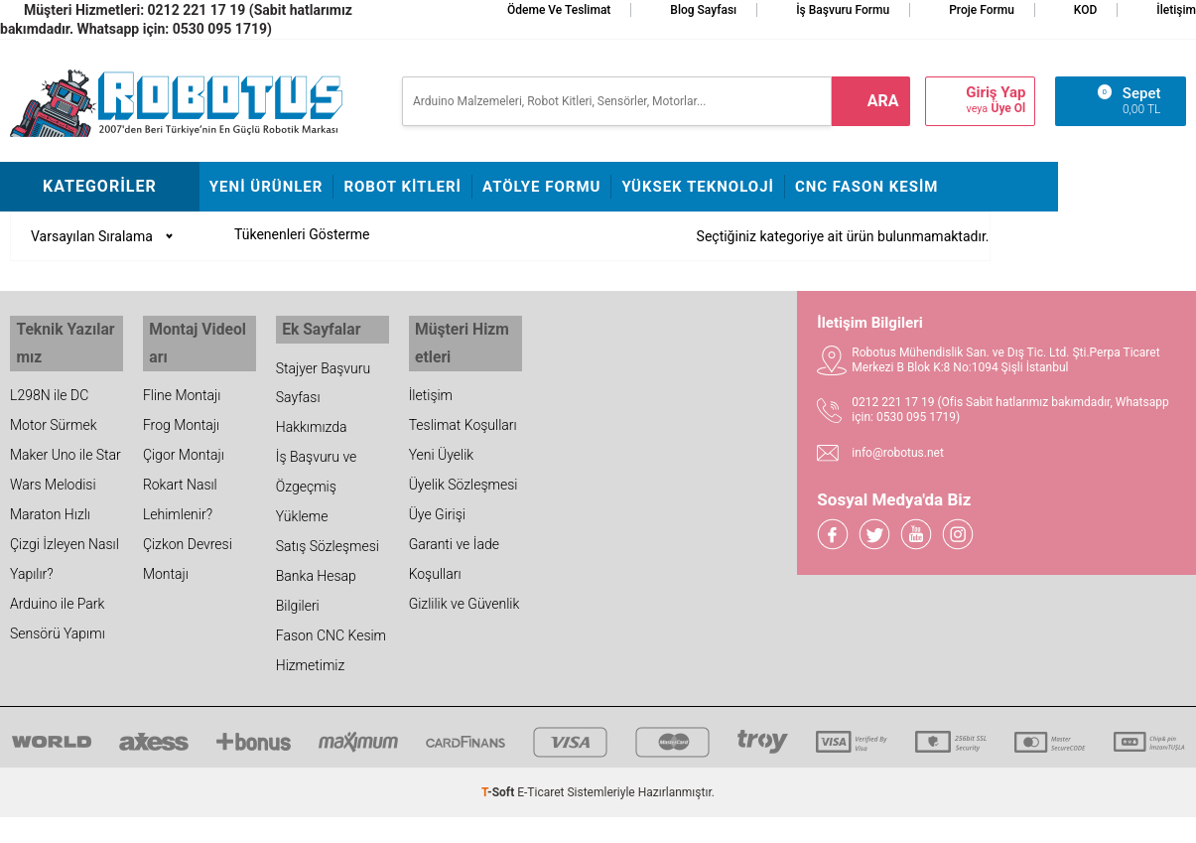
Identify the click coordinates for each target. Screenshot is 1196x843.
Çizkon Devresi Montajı (187, 548)
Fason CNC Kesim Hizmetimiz (331, 647)
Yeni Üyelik (441, 444)
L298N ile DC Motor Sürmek (53, 399)
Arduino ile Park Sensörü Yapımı (57, 608)
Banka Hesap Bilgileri (316, 588)
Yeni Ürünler (266, 187)
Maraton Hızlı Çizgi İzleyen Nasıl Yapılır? (64, 533)
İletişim (1176, 10)
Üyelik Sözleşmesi (463, 474)
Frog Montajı (181, 414)
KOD (1086, 10)
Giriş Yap (995, 92)
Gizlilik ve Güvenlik (464, 593)
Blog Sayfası (703, 10)
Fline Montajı (181, 384)
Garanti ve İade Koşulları (454, 548)
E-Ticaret (540, 788)
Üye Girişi (437, 503)
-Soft (499, 788)
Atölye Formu (541, 187)
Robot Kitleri (402, 187)
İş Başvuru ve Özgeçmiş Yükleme (316, 483)
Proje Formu (981, 10)
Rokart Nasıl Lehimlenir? (180, 488)
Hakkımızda (311, 424)
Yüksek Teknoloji (697, 187)
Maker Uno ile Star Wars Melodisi (65, 459)
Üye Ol (1008, 108)
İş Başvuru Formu (842, 10)
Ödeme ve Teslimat (558, 10)
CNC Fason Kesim (867, 187)
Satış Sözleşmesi (327, 543)
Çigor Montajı (183, 444)
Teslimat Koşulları (463, 414)
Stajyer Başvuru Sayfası (323, 379)
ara (883, 100)
